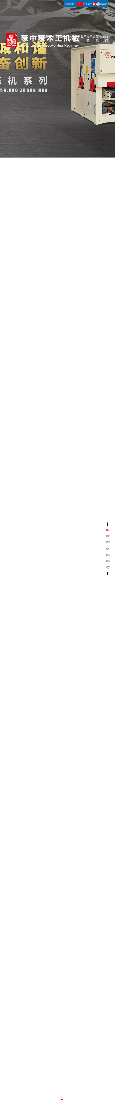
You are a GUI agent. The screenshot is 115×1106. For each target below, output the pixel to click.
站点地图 (35, 1016)
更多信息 (57, 578)
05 (108, 555)
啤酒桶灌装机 (48, 992)
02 (108, 536)
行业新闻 (76, 824)
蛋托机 (31, 992)
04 (108, 548)
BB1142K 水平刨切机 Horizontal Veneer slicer (42, 868)
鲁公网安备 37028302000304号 (38, 1021)
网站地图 (23, 1016)
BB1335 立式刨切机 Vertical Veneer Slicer (95, 836)
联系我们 (103, 10)
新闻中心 (75, 10)
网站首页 (39, 10)
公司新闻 (39, 824)
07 (108, 567)
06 (108, 561)
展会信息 (94, 10)
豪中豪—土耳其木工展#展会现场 (42, 836)
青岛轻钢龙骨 (68, 992)
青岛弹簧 (15, 998)
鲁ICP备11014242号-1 (30, 1027)
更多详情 (57, 904)
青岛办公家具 (50, 998)
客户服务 (85, 10)
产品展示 (57, 10)
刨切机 (48, 8)
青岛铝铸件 (86, 992)
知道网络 (61, 1016)
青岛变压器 (31, 998)
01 (108, 530)
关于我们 (66, 10)
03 (108, 542)
